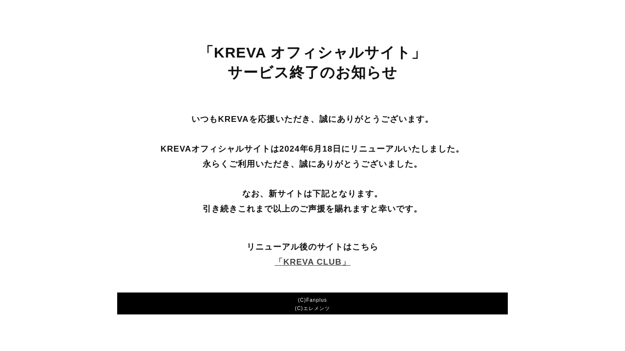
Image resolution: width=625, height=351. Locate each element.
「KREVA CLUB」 (312, 262)
